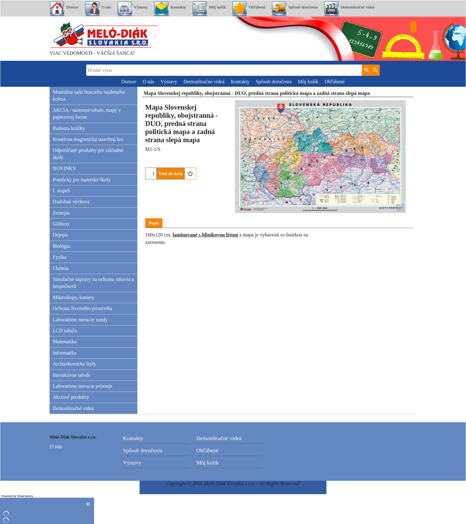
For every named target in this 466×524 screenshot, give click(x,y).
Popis (154, 223)
